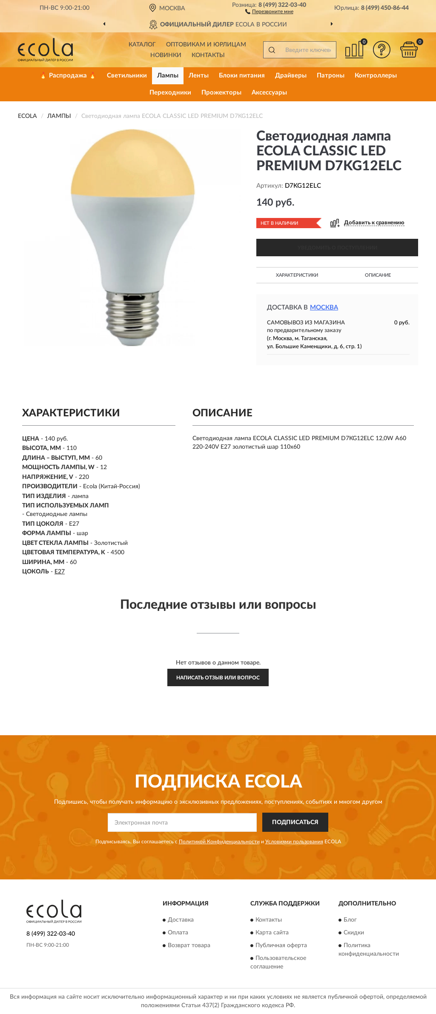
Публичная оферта (281, 946)
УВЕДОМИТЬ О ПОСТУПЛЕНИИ (337, 247)
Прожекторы (221, 92)
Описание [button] (378, 275)
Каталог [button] (142, 45)
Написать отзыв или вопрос (218, 677)
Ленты (199, 75)
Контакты (208, 55)
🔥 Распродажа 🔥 (68, 75)
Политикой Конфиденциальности (219, 841)
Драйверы (291, 75)
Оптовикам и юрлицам (206, 45)
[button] (269, 11)
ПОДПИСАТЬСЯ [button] (295, 822)
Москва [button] (324, 307)
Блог (350, 920)
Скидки (354, 933)
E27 (59, 572)
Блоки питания (242, 75)
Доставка (181, 920)
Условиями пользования (294, 841)
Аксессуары (269, 92)
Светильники (127, 75)
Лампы (167, 75)
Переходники (170, 92)
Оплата (178, 933)
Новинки (165, 55)
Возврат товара (189, 946)
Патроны (330, 75)
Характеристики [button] (297, 275)
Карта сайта (272, 933)
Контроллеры (376, 75)
